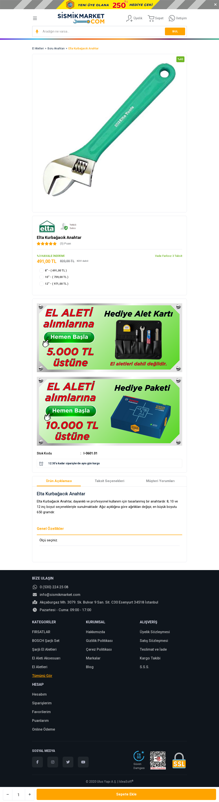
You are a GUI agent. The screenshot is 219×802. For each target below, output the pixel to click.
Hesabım (39, 694)
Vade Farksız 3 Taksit (168, 256)
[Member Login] (134, 18)
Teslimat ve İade (153, 649)
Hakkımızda (95, 632)
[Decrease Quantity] (7, 794)
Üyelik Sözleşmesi (155, 632)
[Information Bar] (178, 18)
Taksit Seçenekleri (109, 481)
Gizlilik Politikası (99, 641)
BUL (175, 31)
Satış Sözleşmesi (154, 641)
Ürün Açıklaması (59, 481)
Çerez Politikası (99, 649)
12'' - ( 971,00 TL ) (56, 283)
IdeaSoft (126, 781)
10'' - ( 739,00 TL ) (56, 277)
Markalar (93, 658)
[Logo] (81, 18)
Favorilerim (41, 712)
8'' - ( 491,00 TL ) (56, 270)
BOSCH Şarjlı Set (45, 641)
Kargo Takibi (150, 658)
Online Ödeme (43, 729)
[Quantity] (18, 794)
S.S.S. (144, 667)
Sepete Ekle (126, 794)
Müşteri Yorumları (160, 481)
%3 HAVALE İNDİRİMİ (51, 256)
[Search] (109, 31)
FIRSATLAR (41, 632)
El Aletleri (39, 667)
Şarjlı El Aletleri (44, 649)
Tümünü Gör (42, 676)
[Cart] (155, 18)
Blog (90, 667)
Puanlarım (40, 720)
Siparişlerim (42, 703)
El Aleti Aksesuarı (46, 658)
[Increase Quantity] (29, 794)
